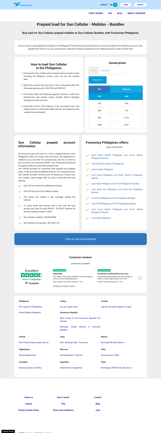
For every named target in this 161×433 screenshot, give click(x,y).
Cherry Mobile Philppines (30, 305)
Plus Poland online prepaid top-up (33, 335)
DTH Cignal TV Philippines (30, 299)
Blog (119, 13)
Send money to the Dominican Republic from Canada (81, 312)
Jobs (97, 403)
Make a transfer (136, 13)
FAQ (110, 13)
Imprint (28, 396)
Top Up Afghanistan (27, 348)
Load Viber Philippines (101, 211)
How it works (96, 13)
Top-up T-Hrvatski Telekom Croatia (116, 299)
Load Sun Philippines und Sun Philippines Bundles (113, 191)
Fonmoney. (30, 426)
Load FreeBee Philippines (102, 162)
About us (28, 390)
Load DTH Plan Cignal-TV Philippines (107, 156)
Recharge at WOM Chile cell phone (116, 360)
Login (125, 5)
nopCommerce (85, 431)
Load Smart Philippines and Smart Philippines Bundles (115, 176)
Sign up (140, 5)
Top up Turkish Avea (69, 299)
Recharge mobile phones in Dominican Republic (81, 321)
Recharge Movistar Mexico (112, 335)
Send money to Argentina (71, 360)
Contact (104, 5)
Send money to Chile (110, 348)
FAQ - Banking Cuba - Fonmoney (74, 335)
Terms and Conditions (63, 403)
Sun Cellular (49, 146)
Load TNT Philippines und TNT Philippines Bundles (113, 196)
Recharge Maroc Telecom (71, 348)
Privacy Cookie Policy (28, 403)
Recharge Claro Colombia (30, 360)
